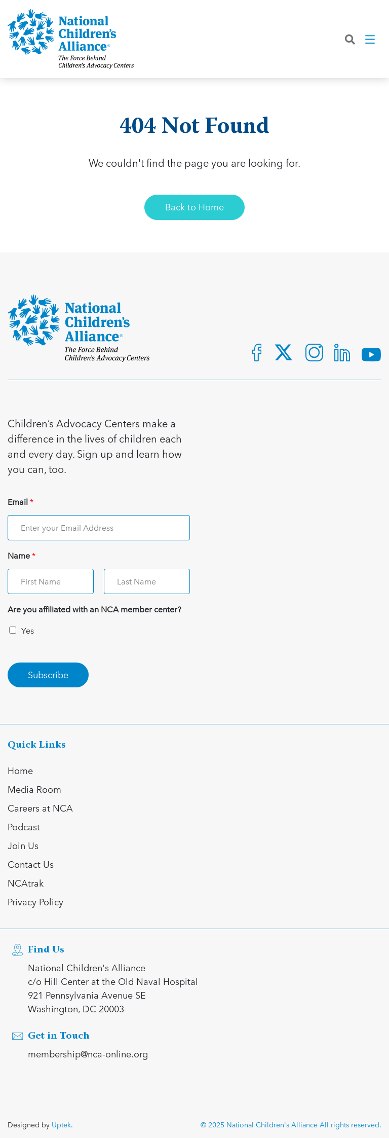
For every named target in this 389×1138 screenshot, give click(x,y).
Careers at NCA (40, 808)
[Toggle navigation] (370, 40)
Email (20, 502)
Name (21, 555)
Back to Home (194, 206)
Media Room (34, 789)
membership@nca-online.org (88, 1053)
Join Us (23, 845)
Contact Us (31, 864)
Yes (27, 630)
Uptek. (62, 1124)
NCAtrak (26, 883)
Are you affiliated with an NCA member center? (94, 609)
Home (20, 770)
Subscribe (48, 674)
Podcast (24, 826)
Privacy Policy (35, 901)
